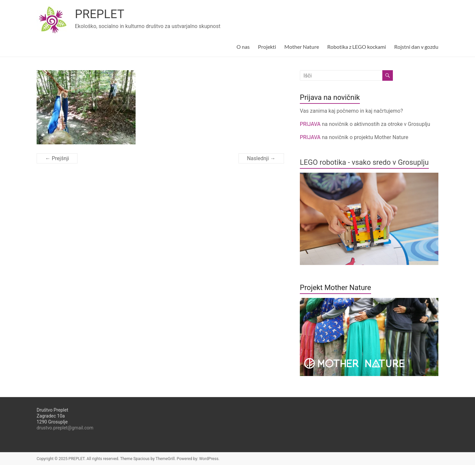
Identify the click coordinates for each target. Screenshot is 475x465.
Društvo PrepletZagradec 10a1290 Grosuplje (52, 415)
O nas (243, 47)
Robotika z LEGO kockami (356, 47)
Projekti (267, 47)
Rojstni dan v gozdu (416, 47)
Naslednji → (261, 158)
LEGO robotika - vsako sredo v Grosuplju (364, 162)
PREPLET (99, 14)
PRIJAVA (311, 124)
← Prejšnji (57, 158)
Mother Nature (301, 47)
